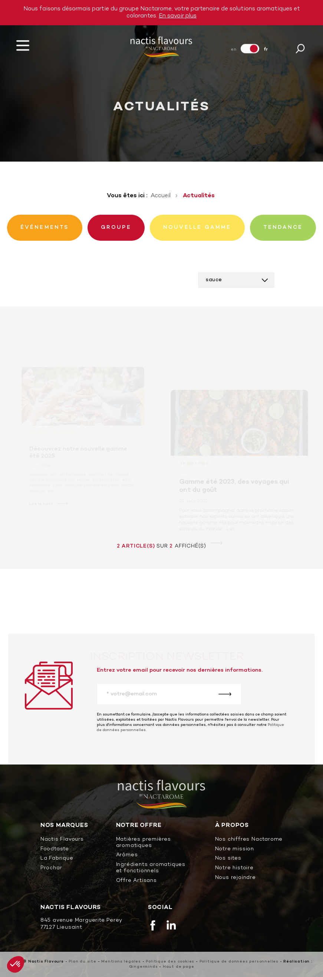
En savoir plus (178, 16)
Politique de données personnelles (239, 961)
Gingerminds (143, 966)
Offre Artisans (136, 881)
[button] (15, 964)
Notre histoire (234, 868)
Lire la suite (193, 546)
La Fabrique (56, 859)
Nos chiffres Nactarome (249, 840)
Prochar (51, 868)
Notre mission (234, 849)
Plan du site (82, 961)
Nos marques (64, 825)
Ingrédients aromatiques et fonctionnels (150, 868)
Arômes (127, 855)
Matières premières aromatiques (143, 843)
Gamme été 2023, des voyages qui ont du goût (234, 490)
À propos (232, 825)
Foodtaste (54, 849)
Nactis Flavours (62, 840)
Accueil (161, 196)
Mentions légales (121, 961)
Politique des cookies (170, 961)
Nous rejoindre (235, 878)
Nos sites (228, 859)
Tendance (195, 468)
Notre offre (139, 825)
